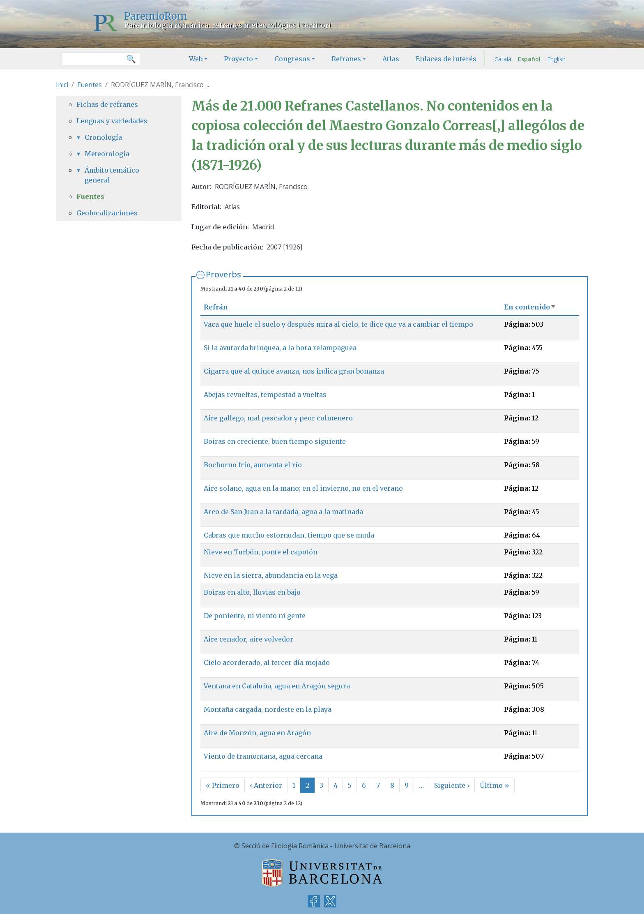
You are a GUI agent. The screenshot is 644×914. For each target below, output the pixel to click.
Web (195, 59)
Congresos (292, 59)
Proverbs (223, 274)
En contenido (530, 307)
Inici (62, 84)
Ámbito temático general (112, 175)
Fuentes (89, 84)
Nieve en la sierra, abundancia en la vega (271, 575)
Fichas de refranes (107, 104)
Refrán (216, 307)
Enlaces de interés (446, 59)
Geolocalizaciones (107, 213)
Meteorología (107, 154)
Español (529, 59)
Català (502, 59)
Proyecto (238, 59)
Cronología (103, 137)
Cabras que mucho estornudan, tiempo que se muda (289, 535)
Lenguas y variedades (111, 121)
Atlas (390, 59)
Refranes (346, 59)
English (556, 59)
